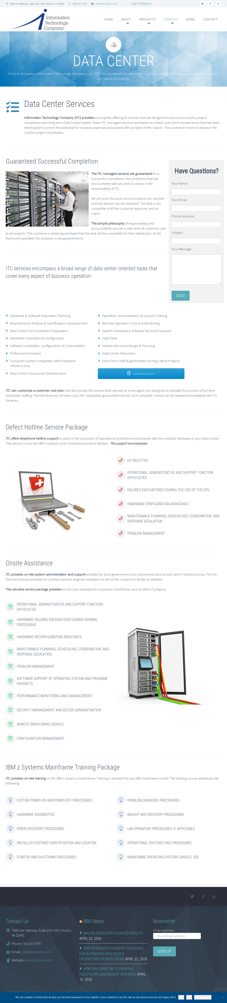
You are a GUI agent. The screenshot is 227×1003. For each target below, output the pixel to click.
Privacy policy (202, 997)
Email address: (163, 930)
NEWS (190, 19)
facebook (210, 3)
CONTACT (210, 19)
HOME (108, 19)
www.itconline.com (39, 960)
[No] (222, 997)
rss (218, 3)
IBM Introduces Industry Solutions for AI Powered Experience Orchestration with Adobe (111, 953)
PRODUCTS (147, 19)
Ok (181, 997)
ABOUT (126, 19)
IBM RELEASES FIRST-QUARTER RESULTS (113, 933)
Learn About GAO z (141, 373)
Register (146, 3)
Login (134, 3)
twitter (202, 3)
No (189, 997)
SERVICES (171, 19)
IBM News (93, 921)
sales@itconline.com (106, 3)
